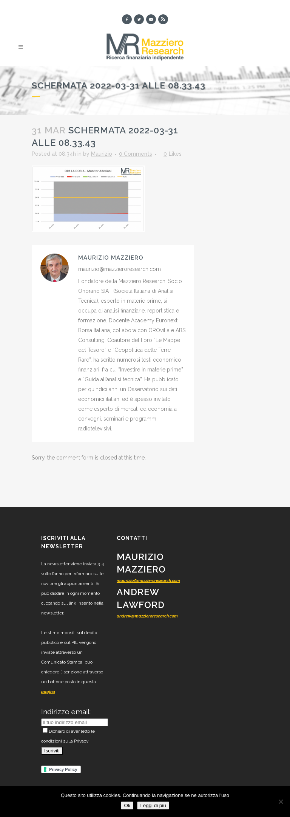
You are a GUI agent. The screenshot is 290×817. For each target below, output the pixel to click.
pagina (48, 691)
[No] (280, 801)
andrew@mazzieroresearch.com (147, 616)
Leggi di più (153, 805)
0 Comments (135, 154)
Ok (127, 805)
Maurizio (101, 154)
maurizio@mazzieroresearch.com (148, 580)
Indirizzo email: (66, 711)
